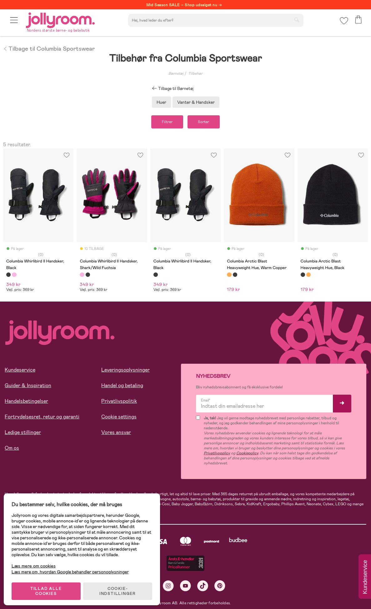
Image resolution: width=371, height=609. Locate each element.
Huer (161, 102)
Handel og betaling (122, 387)
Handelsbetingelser (26, 402)
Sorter (207, 122)
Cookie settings (119, 418)
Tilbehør (195, 73)
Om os (12, 449)
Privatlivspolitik (119, 402)
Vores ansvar (116, 434)
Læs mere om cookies (36, 563)
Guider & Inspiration (28, 387)
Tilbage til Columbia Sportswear (49, 48)
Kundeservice (20, 371)
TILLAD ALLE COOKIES (48, 588)
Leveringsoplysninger (125, 371)
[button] (14, 23)
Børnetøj (175, 73)
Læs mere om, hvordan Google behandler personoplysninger (72, 568)
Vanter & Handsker (196, 102)
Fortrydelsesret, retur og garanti (42, 418)
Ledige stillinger (23, 434)
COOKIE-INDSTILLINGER (120, 588)
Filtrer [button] (163, 122)
